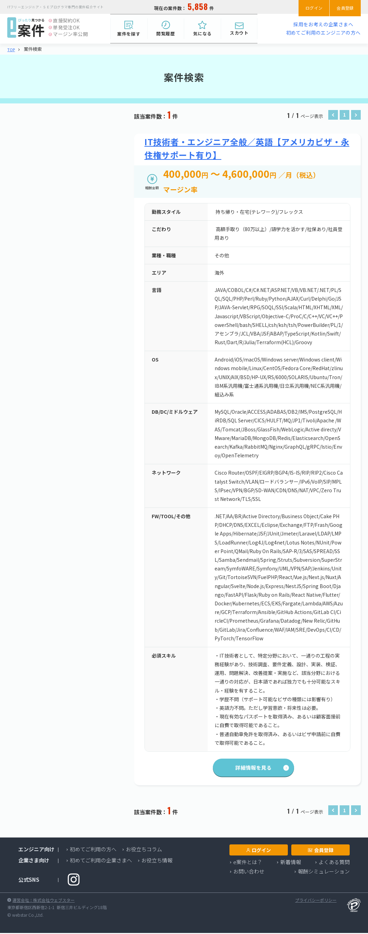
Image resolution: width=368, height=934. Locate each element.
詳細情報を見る (247, 769)
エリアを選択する (48, 191)
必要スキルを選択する (53, 286)
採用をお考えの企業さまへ (323, 24)
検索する (65, 432)
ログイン (306, 6)
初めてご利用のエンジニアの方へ (323, 32)
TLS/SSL (61, 297)
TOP (11, 49)
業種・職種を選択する (53, 153)
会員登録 (343, 6)
